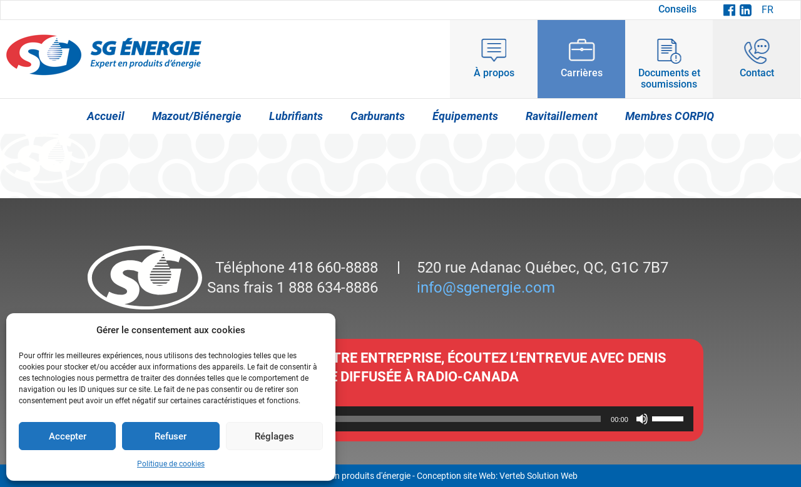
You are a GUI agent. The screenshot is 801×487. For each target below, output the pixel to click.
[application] (400, 418)
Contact (757, 73)
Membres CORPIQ (669, 116)
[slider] (383, 419)
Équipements (465, 116)
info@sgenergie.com (486, 287)
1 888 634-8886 (325, 287)
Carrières (582, 73)
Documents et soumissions (669, 78)
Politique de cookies (171, 463)
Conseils (677, 9)
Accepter (67, 436)
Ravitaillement (562, 116)
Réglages (274, 436)
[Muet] (642, 419)
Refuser (170, 436)
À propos (494, 73)
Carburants (377, 116)
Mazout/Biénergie (197, 116)
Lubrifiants (296, 116)
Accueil (106, 116)
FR (767, 10)
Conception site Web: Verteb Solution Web (497, 476)
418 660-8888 (331, 267)
